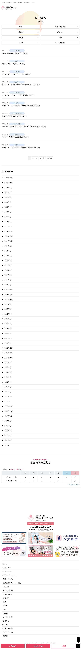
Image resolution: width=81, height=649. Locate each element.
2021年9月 (8, 421)
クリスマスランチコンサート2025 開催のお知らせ (18, 95)
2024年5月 (8, 265)
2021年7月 (8, 430)
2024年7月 (8, 255)
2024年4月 (8, 270)
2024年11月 (9, 236)
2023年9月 (8, 304)
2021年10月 (9, 416)
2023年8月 (8, 309)
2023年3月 (8, 333)
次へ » (50, 158)
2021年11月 (9, 411)
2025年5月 (8, 207)
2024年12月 (9, 231)
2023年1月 (8, 343)
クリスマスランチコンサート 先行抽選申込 (16, 74)
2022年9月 (8, 362)
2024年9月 (8, 246)
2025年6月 (8, 202)
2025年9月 (8, 187)
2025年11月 (9, 178)
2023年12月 (9, 290)
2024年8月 (8, 251)
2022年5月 (8, 382)
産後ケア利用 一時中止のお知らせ (13, 64)
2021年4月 (8, 445)
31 (44, 158)
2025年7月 (8, 197)
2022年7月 (8, 372)
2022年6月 (8, 377)
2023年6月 (8, 319)
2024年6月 (8, 260)
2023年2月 (8, 338)
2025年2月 (8, 221)
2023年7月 (8, 314)
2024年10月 (9, 241)
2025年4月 (8, 212)
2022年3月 (8, 392)
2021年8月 (8, 426)
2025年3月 (8, 217)
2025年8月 (8, 192)
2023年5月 (8, 324)
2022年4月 (8, 387)
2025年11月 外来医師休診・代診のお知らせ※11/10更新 (21, 85)
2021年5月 (8, 440)
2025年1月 (8, 226)
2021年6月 (8, 435)
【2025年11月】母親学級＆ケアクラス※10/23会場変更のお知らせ (24, 126)
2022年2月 (8, 396)
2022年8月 (8, 367)
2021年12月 (9, 406)
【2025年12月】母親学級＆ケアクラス (14, 116)
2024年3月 (8, 275)
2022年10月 (9, 358)
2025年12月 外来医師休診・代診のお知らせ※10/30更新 (21, 106)
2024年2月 (8, 280)
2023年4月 (8, 328)
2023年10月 (9, 299)
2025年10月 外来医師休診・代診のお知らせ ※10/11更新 (21, 147)
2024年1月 (8, 285)
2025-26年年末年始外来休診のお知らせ (15, 53)
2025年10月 (9, 183)
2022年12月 (9, 348)
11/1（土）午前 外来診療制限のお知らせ (15, 137)
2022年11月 (9, 353)
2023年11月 (9, 294)
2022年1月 (8, 401)
